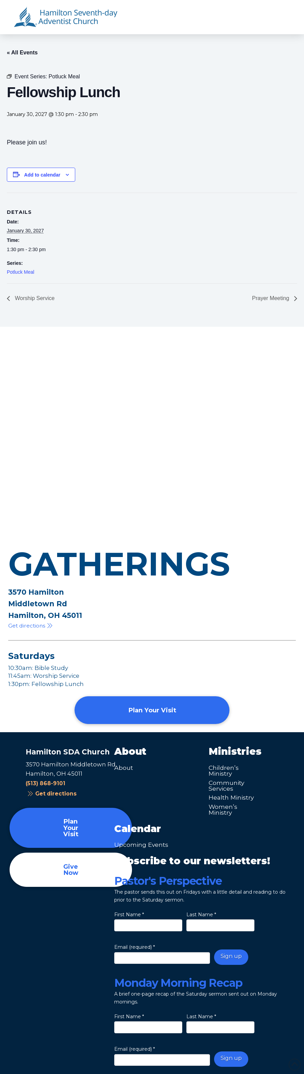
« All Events (22, 52)
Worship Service (34, 298)
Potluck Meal (20, 272)
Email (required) (134, 947)
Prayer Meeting (271, 298)
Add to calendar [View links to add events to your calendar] (42, 175)
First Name (129, 914)
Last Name (201, 914)
